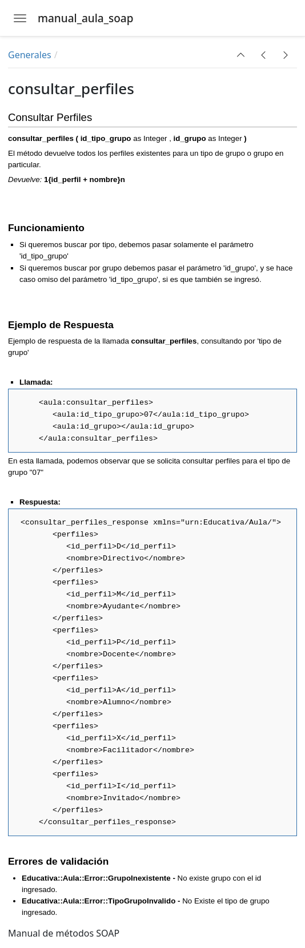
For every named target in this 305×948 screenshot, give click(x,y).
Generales (29, 55)
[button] (241, 55)
